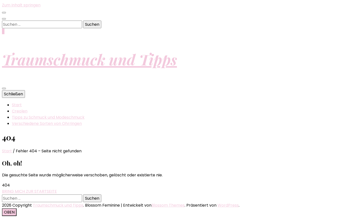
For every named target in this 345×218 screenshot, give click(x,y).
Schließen (13, 94)
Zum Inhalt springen (21, 5)
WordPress (228, 205)
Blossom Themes (168, 205)
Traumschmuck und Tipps (89, 59)
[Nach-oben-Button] (9, 212)
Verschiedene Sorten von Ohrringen (47, 123)
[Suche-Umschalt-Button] (4, 19)
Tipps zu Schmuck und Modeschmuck (48, 117)
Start (17, 105)
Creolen (19, 111)
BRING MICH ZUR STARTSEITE (29, 191)
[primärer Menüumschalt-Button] (4, 88)
